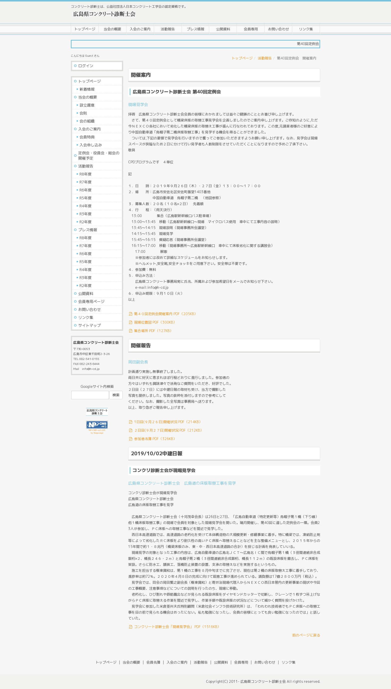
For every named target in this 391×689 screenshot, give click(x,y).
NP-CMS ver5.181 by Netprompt (97, 431)
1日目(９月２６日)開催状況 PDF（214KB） (165, 421)
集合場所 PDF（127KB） (150, 330)
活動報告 (168, 29)
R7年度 (86, 182)
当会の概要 (112, 29)
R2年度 (86, 222)
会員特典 (87, 137)
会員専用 (251, 29)
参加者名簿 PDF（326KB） (152, 438)
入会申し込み (91, 145)
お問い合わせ (278, 29)
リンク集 (306, 29)
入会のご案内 (140, 29)
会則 (83, 113)
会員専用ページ (91, 301)
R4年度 (86, 206)
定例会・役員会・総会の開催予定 (98, 155)
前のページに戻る (306, 635)
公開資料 (223, 29)
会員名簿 (153, 662)
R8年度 (86, 174)
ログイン (85, 65)
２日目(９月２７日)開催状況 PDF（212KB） (165, 430)
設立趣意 (87, 105)
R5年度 (86, 198)
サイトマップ (89, 325)
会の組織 (87, 121)
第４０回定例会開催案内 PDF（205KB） (162, 313)
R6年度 (86, 190)
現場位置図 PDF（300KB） (152, 322)
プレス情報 (195, 29)
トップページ (84, 29)
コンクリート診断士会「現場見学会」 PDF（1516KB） (174, 626)
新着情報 (87, 89)
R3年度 (86, 214)
